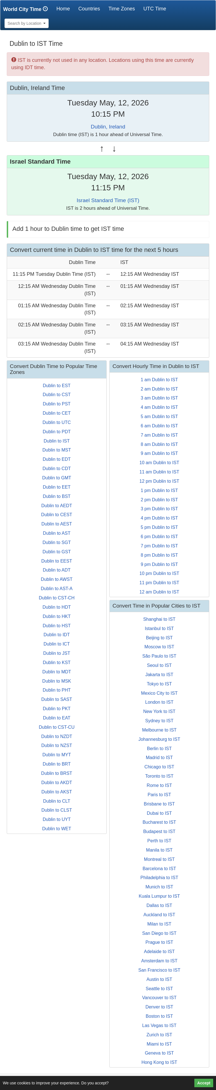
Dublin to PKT (57, 708)
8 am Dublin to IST (159, 444)
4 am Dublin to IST (159, 407)
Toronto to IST (159, 776)
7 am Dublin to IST (159, 435)
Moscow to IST (159, 646)
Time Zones (121, 9)
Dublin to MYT (56, 754)
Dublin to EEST (56, 561)
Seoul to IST (159, 665)
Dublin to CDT (56, 468)
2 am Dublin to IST (159, 389)
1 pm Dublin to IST (159, 490)
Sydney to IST (159, 720)
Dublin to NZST (56, 745)
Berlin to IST (159, 748)
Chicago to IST (159, 766)
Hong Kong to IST (159, 1062)
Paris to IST (159, 794)
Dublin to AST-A (57, 588)
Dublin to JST (56, 653)
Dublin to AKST (56, 791)
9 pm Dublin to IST (159, 564)
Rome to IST (159, 785)
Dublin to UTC (56, 422)
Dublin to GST (56, 551)
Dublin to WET (56, 828)
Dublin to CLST (56, 810)
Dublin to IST (56, 441)
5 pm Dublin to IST (159, 527)
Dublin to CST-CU (57, 727)
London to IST (159, 702)
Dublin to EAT (57, 718)
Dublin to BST (57, 496)
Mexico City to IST (159, 693)
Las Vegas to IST (159, 1025)
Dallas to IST (159, 905)
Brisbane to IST (159, 804)
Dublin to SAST (56, 699)
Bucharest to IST (159, 822)
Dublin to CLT (56, 801)
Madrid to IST (159, 757)
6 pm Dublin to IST (159, 536)
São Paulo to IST (159, 656)
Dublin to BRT (57, 764)
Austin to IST (159, 979)
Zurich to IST (159, 1034)
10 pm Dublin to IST (159, 573)
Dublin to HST (57, 625)
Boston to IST (159, 1016)
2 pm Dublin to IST (159, 499)
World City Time (27, 9)
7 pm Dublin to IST (159, 545)
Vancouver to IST (159, 997)
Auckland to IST (159, 914)
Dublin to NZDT (56, 736)
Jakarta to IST (159, 674)
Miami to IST (159, 1044)
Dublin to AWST (56, 579)
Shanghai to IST (159, 619)
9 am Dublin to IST (159, 453)
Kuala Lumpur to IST (159, 896)
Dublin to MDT (56, 671)
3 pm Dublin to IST (159, 508)
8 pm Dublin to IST (159, 555)
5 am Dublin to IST (159, 416)
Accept (203, 1083)
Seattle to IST (159, 988)
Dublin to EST (57, 385)
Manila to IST (159, 850)
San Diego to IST (159, 933)
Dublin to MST (56, 450)
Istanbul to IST (159, 628)
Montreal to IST (159, 859)
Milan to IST (159, 924)
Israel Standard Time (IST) (108, 200)
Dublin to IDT (57, 634)
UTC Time (154, 9)
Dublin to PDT (57, 431)
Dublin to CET (57, 413)
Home (65, 9)
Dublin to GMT (56, 477)
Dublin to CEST (56, 514)
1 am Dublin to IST (159, 379)
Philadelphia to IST (159, 877)
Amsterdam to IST (159, 960)
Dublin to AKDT (56, 782)
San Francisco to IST (159, 970)
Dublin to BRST (56, 773)
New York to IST (159, 711)
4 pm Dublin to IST (159, 518)
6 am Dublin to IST (159, 425)
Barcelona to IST (159, 868)
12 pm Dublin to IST (159, 481)
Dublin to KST (57, 662)
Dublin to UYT (57, 819)
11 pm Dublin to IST (159, 582)
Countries (89, 9)
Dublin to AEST (56, 524)
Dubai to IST (159, 813)
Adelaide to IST (159, 951)
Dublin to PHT (57, 690)
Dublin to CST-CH (57, 597)
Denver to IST (159, 1007)
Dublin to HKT (57, 616)
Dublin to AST (57, 533)
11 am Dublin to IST (159, 472)
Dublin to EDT (57, 459)
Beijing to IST (159, 637)
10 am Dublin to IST (159, 462)
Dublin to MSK (56, 681)
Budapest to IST (159, 831)
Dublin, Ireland (108, 127)
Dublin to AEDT (56, 505)
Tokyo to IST (159, 683)
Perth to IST (159, 840)
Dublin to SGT (56, 542)
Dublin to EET (57, 487)
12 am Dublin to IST (159, 592)
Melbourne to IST (159, 730)
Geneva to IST (159, 1053)
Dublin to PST (57, 403)
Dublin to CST (57, 394)
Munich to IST (159, 886)
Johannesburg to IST (159, 739)
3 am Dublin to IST (159, 398)
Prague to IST (159, 942)
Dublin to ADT (57, 570)
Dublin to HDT (56, 607)
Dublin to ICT (57, 644)
